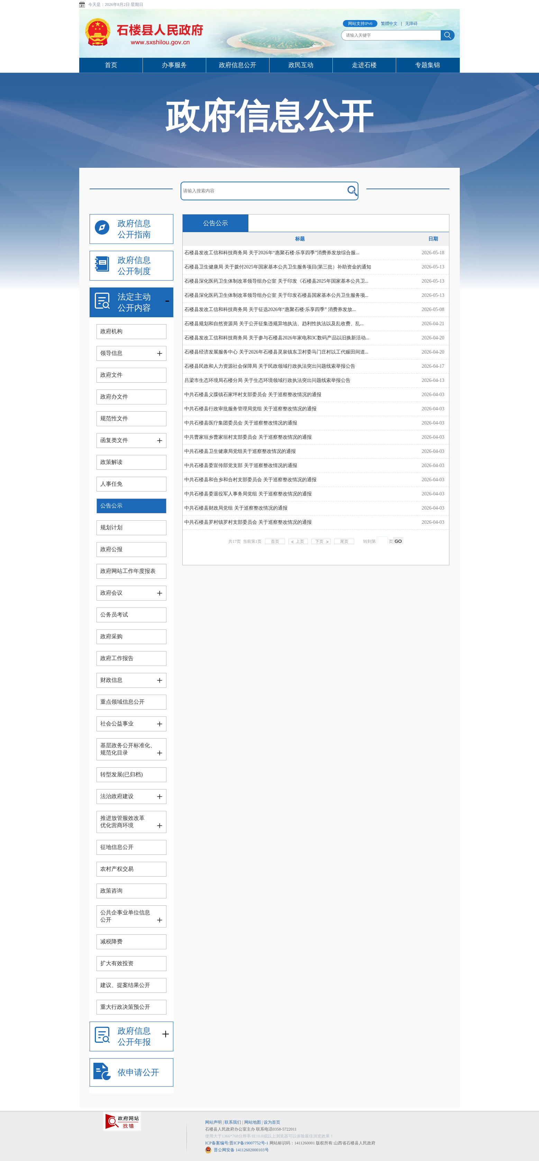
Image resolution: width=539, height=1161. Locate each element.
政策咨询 (111, 891)
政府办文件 (114, 397)
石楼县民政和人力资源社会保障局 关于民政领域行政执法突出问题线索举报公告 (269, 366)
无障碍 (411, 23)
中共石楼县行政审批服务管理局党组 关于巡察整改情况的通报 (250, 408)
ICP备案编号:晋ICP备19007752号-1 (236, 1143)
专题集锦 (427, 65)
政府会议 (111, 593)
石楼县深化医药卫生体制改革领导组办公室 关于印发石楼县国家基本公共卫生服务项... (276, 295)
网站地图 (252, 1122)
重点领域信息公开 (122, 702)
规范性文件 (114, 418)
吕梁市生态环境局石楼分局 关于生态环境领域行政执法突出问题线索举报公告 (267, 380)
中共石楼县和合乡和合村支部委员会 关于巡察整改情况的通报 (250, 479)
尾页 (344, 541)
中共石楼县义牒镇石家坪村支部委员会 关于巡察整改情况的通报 (252, 394)
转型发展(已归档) (121, 774)
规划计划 (111, 527)
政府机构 (111, 331)
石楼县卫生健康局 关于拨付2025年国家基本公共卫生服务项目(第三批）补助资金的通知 (277, 266)
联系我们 (233, 1122)
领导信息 (111, 353)
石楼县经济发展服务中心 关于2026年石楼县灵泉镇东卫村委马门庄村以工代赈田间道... (276, 352)
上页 (300, 541)
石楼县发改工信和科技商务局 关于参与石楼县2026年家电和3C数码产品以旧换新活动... (276, 337)
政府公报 (111, 549)
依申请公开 (138, 1072)
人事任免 (111, 484)
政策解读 (111, 462)
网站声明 (213, 1122)
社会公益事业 (117, 723)
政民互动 (301, 65)
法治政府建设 (117, 796)
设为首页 (272, 1122)
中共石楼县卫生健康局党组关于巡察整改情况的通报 (240, 451)
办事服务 (174, 65)
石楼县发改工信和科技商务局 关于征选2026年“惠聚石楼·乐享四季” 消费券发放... (270, 309)
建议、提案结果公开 (125, 985)
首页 (111, 65)
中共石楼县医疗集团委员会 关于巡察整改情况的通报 (240, 423)
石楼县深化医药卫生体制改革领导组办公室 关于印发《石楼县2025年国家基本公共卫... (276, 281)
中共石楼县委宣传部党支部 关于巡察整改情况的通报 (240, 465)
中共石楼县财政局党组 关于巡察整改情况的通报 (235, 508)
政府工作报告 (117, 658)
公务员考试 (114, 615)
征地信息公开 (117, 847)
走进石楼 (364, 65)
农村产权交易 (117, 869)
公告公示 (111, 506)
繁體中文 (389, 23)
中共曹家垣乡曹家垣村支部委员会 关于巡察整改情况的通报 (248, 437)
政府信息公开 (237, 65)
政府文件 (111, 375)
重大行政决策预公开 (125, 1007)
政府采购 (111, 636)
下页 (319, 541)
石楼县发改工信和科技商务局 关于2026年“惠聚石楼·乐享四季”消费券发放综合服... (271, 252)
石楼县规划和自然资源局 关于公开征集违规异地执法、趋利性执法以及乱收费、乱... (274, 323)
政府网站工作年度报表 (128, 571)
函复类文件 (114, 440)
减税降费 (111, 941)
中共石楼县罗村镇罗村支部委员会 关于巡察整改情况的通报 (248, 522)
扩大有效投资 (117, 963)
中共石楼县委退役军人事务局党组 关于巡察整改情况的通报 (248, 493)
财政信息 (111, 680)
